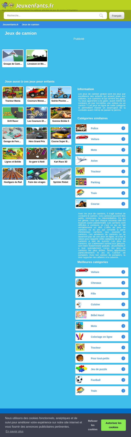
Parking (88, 181)
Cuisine (88, 303)
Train (86, 192)
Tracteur (88, 171)
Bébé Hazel (90, 314)
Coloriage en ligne (94, 336)
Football (88, 379)
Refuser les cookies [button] (93, 425)
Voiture (87, 138)
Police (87, 127)
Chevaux (88, 282)
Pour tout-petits (92, 357)
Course (87, 203)
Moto (86, 149)
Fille (86, 293)
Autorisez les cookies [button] (113, 425)
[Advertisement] (100, 62)
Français (116, 15)
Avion (87, 160)
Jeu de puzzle (91, 368)
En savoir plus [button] (15, 431)
